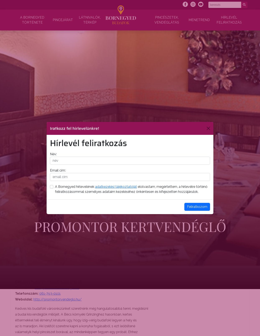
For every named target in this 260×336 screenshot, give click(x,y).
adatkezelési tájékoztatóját (116, 187)
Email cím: (58, 170)
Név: (53, 154)
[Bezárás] (208, 128)
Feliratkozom (197, 207)
